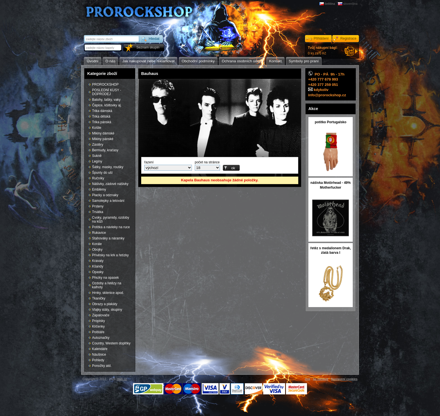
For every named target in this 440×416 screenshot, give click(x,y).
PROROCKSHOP (105, 84)
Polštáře (98, 332)
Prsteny (98, 206)
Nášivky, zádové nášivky (110, 184)
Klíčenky (98, 326)
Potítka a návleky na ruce (111, 227)
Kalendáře (99, 349)
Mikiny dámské (103, 133)
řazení (148, 162)
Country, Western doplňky (111, 343)
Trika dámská (102, 111)
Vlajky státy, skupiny (107, 310)
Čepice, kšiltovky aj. (107, 105)
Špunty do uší (102, 173)
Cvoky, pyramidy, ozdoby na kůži (110, 219)
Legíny (97, 161)
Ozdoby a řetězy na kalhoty (106, 285)
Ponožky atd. (101, 366)
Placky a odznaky (105, 195)
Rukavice (99, 233)
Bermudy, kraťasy (105, 150)
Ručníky (98, 178)
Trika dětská (101, 116)
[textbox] (103, 47)
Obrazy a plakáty (104, 304)
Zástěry (97, 145)
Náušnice (99, 354)
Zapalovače (100, 315)
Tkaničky (98, 298)
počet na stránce (207, 162)
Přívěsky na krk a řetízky (110, 255)
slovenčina (350, 3)
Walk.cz (121, 379)
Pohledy (98, 360)
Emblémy (99, 189)
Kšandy (97, 266)
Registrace (348, 38)
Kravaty (98, 261)
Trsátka (97, 212)
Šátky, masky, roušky (107, 167)
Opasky (98, 272)
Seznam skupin (147, 47)
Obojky (97, 250)
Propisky (98, 321)
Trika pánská (101, 122)
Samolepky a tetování (108, 201)
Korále (97, 244)
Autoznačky (100, 338)
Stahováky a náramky (108, 238)
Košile (96, 128)
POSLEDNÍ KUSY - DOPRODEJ (106, 92)
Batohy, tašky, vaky (106, 100)
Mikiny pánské (102, 139)
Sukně (97, 156)
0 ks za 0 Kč (323, 50)
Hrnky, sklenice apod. (108, 293)
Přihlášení (321, 38)
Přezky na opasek (105, 278)
